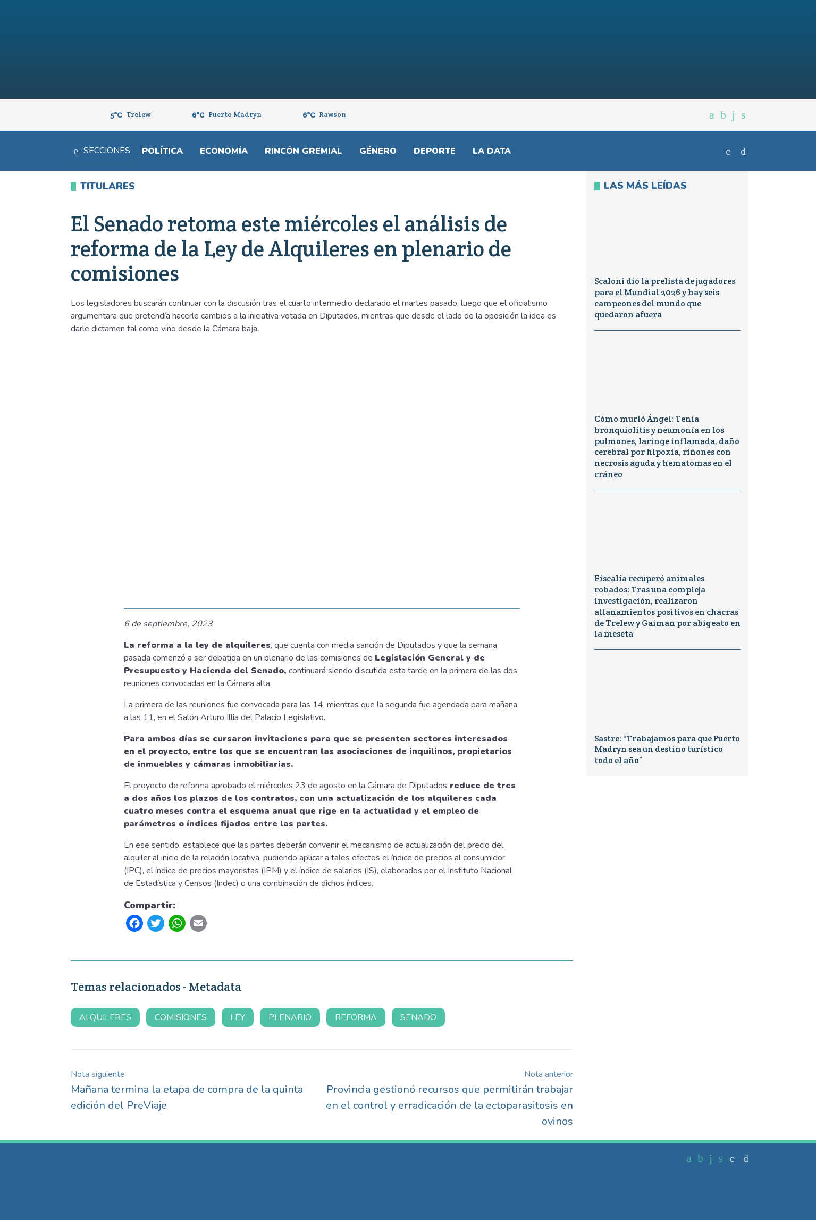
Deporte (435, 151)
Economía (224, 151)
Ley (237, 1017)
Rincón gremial (303, 151)
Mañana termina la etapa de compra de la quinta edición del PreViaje (187, 1090)
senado (418, 1017)
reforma (356, 1017)
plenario (290, 1017)
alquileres (105, 1017)
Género (378, 151)
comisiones (181, 1017)
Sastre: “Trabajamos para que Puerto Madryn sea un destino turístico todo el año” (667, 749)
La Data (492, 151)
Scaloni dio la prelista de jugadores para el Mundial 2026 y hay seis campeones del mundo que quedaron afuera (664, 297)
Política (162, 151)
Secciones (102, 150)
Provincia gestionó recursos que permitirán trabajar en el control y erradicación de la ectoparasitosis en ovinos (449, 1098)
